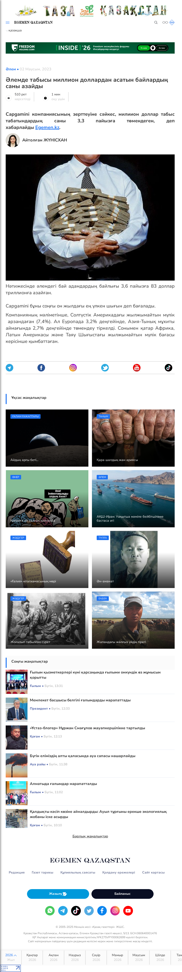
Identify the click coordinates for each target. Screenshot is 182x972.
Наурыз (75, 957)
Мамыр (117, 957)
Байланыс (122, 893)
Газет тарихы (42, 872)
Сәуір (96, 957)
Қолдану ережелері (118, 872)
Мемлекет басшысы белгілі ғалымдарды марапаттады (80, 700)
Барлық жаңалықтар (90, 836)
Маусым (139, 957)
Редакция (17, 872)
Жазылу (58, 893)
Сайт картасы (153, 872)
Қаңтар (32, 957)
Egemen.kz (47, 127)
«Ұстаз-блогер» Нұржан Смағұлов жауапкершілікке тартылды (87, 728)
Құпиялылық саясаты (77, 872)
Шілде (160, 957)
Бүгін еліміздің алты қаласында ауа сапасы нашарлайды (82, 756)
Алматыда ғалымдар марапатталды (63, 783)
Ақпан (53, 957)
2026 (11, 957)
